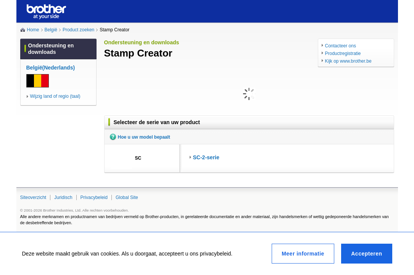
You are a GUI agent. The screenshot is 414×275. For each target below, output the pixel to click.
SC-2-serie (206, 157)
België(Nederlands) (50, 68)
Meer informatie (303, 254)
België (51, 29)
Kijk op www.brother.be (348, 61)
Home (33, 29)
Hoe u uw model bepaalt (144, 137)
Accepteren (366, 254)
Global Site (127, 197)
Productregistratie (343, 53)
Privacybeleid (94, 197)
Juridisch (63, 197)
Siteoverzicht (33, 197)
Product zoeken (78, 29)
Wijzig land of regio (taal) (55, 96)
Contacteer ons (340, 46)
